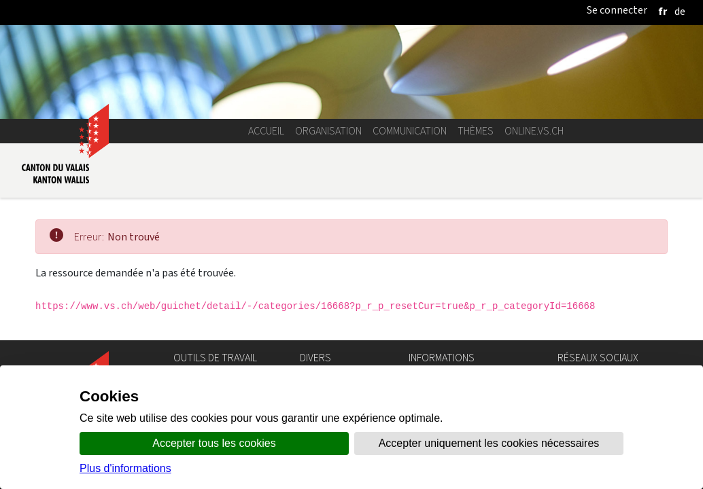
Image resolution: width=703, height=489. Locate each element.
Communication (410, 131)
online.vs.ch (534, 131)
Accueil (266, 131)
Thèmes (476, 131)
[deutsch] (679, 11)
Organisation (328, 131)
